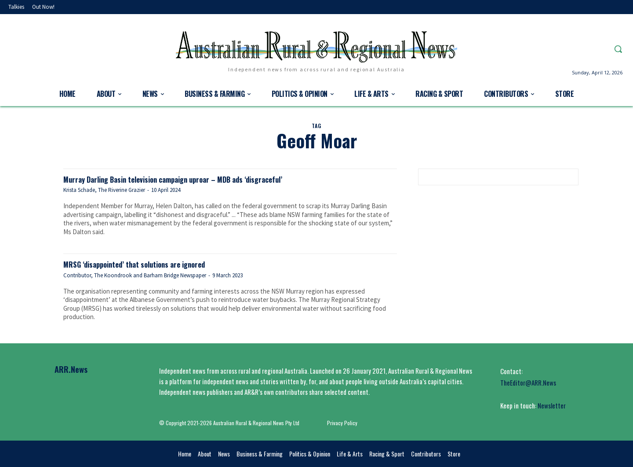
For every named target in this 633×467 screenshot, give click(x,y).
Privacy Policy (342, 422)
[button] (618, 48)
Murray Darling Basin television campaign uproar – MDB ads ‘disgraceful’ (199, 178)
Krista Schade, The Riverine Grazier (104, 190)
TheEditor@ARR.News (528, 382)
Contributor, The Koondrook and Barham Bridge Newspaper (134, 275)
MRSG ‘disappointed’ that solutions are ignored (150, 263)
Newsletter (552, 405)
